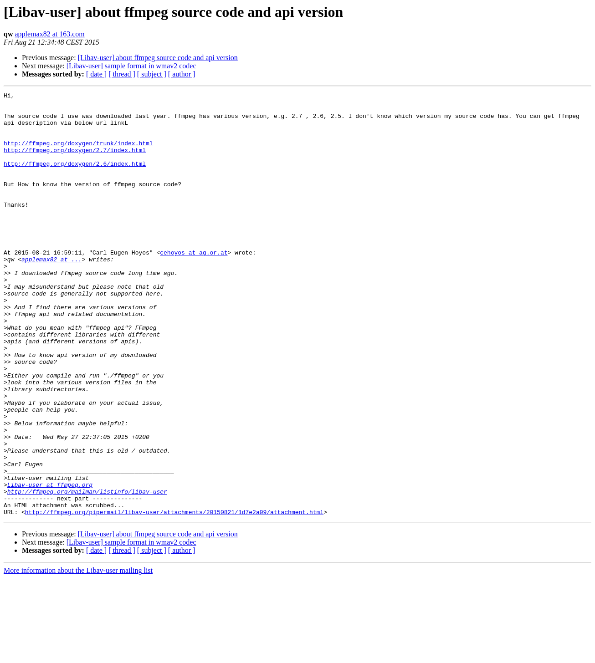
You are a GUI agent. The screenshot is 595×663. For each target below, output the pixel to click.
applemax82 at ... (51, 293)
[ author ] (181, 74)
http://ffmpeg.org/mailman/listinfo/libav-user (87, 572)
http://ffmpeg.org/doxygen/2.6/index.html (75, 178)
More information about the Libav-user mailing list (78, 655)
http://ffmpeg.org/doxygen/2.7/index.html (75, 162)
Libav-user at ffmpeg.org (49, 564)
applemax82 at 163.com (49, 34)
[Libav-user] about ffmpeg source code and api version (158, 57)
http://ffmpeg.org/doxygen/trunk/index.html (78, 154)
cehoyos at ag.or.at (193, 285)
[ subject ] (151, 74)
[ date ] (96, 74)
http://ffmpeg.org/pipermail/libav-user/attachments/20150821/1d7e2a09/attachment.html (174, 596)
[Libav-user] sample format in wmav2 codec (131, 66)
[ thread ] (121, 74)
